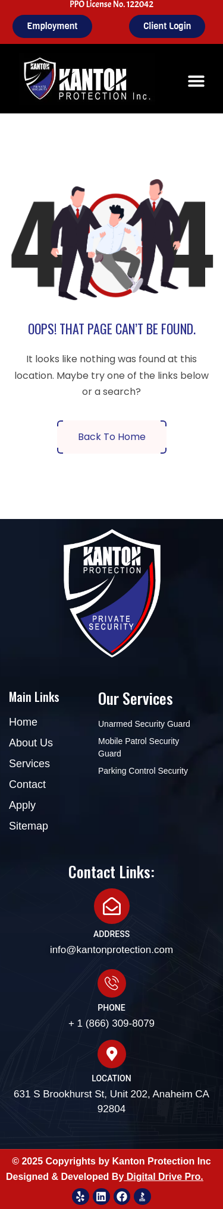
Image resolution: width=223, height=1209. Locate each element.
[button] (196, 81)
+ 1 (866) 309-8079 (111, 1023)
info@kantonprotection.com (111, 949)
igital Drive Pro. (168, 1177)
